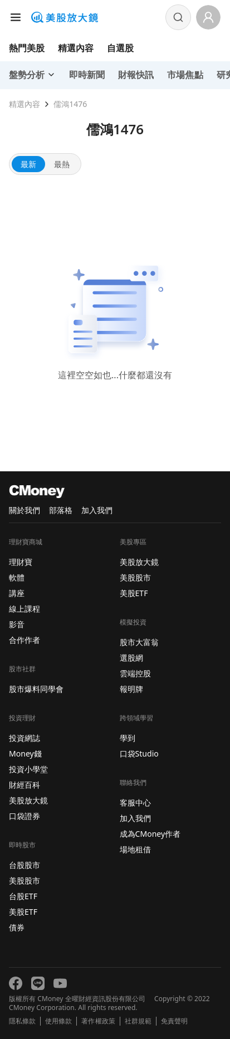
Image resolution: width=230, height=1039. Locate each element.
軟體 (17, 577)
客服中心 (135, 802)
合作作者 (24, 640)
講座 (17, 593)
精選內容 (76, 48)
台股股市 (24, 865)
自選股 (120, 48)
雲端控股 (135, 673)
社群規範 (138, 1021)
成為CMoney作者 (150, 833)
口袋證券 (24, 816)
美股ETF (23, 911)
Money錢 (25, 753)
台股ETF (23, 896)
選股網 (131, 657)
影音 (17, 624)
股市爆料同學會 (36, 689)
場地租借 (135, 849)
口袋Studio (139, 753)
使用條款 (58, 1021)
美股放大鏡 (28, 800)
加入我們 (96, 510)
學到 (127, 738)
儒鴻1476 (70, 104)
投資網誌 (24, 738)
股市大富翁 (139, 642)
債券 (17, 927)
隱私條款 (22, 1021)
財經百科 (24, 784)
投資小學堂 (28, 769)
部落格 (60, 510)
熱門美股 (27, 48)
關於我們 (24, 510)
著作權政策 (98, 1021)
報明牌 (131, 689)
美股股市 (24, 880)
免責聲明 (174, 1021)
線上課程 (24, 608)
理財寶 (20, 562)
